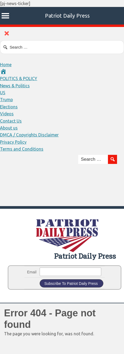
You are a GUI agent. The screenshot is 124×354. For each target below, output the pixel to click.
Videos (7, 113)
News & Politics (15, 85)
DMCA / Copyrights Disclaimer (29, 134)
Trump (6, 99)
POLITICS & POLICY (18, 78)
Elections (9, 106)
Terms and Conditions (21, 149)
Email (31, 272)
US (2, 92)
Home (6, 64)
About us (9, 127)
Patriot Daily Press (67, 16)
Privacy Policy (13, 142)
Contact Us (11, 121)
